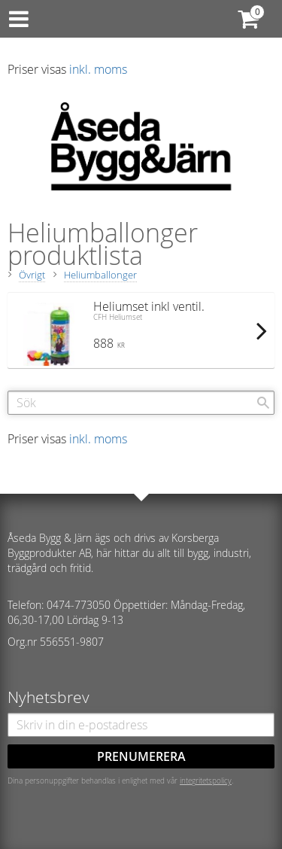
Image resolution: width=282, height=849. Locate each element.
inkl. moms (98, 69)
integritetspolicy (206, 780)
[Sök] (263, 402)
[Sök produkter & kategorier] (141, 403)
